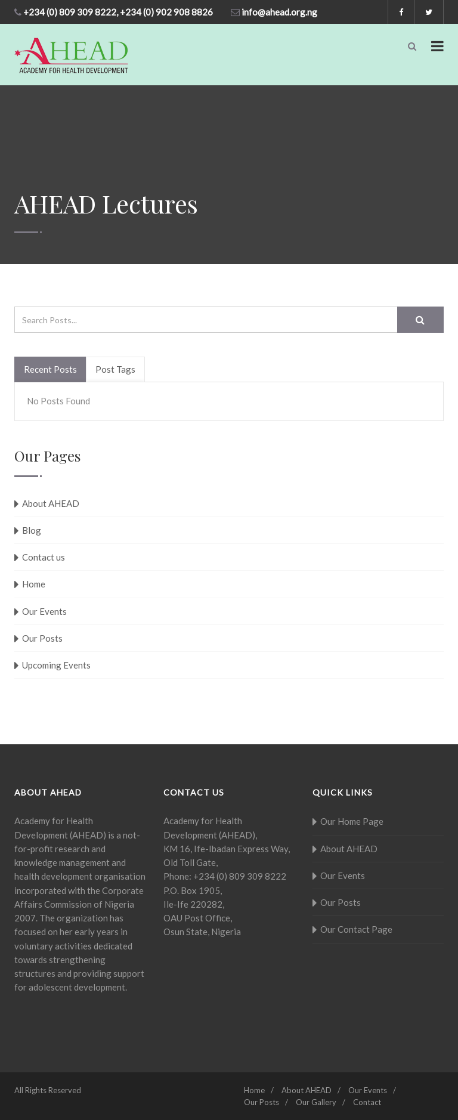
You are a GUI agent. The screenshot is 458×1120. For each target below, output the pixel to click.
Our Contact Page (356, 929)
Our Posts (42, 638)
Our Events (44, 611)
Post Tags (115, 369)
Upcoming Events (56, 665)
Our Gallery (316, 1102)
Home (33, 583)
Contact (367, 1102)
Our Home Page (351, 821)
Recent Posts (50, 369)
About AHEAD (50, 503)
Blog (31, 530)
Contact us (43, 557)
